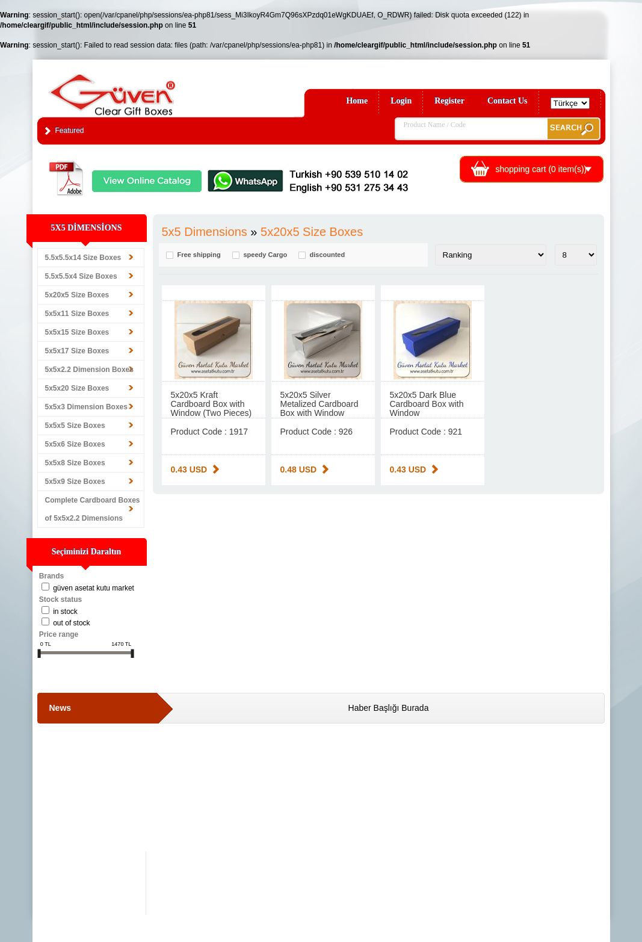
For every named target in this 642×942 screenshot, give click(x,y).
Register (449, 100)
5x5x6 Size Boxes (75, 444)
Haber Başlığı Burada (388, 708)
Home (357, 100)
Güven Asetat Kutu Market (93, 588)
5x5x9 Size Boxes (75, 481)
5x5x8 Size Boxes (75, 463)
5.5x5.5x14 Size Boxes (83, 257)
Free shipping (199, 255)
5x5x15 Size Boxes (77, 332)
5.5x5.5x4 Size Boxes (81, 276)
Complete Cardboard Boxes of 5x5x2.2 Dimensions (92, 509)
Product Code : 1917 (209, 431)
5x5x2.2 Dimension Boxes (89, 369)
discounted (327, 255)
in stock (65, 611)
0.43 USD (189, 469)
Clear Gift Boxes (138, 89)
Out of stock (71, 623)
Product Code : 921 (426, 431)
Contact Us (507, 100)
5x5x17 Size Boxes (77, 351)
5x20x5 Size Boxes (77, 295)
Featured (69, 130)
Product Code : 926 (316, 431)
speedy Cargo (266, 255)
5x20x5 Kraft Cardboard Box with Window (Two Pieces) (211, 404)
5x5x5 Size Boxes (75, 425)
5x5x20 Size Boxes (77, 388)
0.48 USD (298, 469)
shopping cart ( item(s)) (541, 169)
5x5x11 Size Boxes (77, 313)
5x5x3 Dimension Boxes (86, 407)
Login (401, 100)
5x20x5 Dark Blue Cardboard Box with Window (427, 404)
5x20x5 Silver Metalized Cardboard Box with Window (319, 404)
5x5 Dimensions (204, 231)
